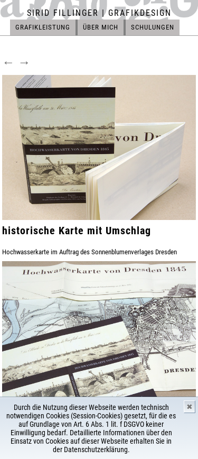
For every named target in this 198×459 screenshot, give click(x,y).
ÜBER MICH (100, 27)
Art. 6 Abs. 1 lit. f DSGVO (108, 424)
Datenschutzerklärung (96, 449)
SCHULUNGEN (152, 27)
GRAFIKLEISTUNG (42, 27)
